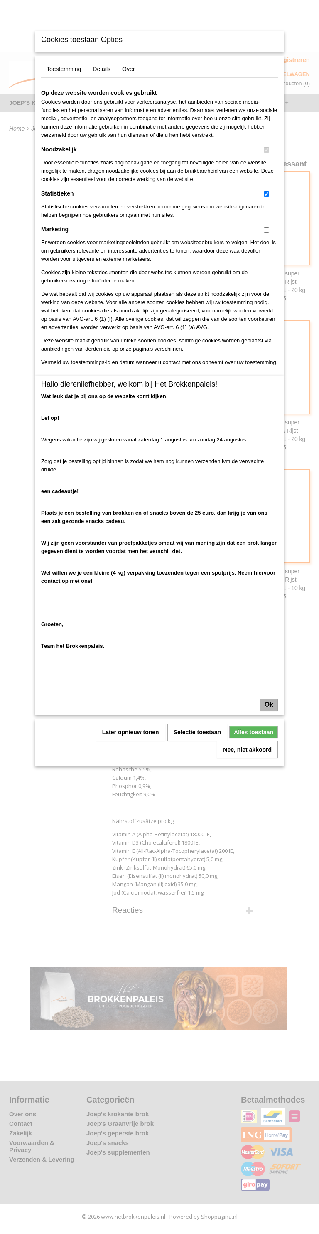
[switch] (266, 150)
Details (101, 69)
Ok (269, 704)
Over (128, 69)
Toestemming (64, 69)
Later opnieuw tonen (130, 732)
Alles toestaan (253, 732)
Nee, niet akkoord (247, 749)
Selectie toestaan (197, 732)
